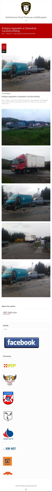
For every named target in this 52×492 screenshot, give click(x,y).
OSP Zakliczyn (7, 93)
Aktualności (9, 33)
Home (3, 33)
